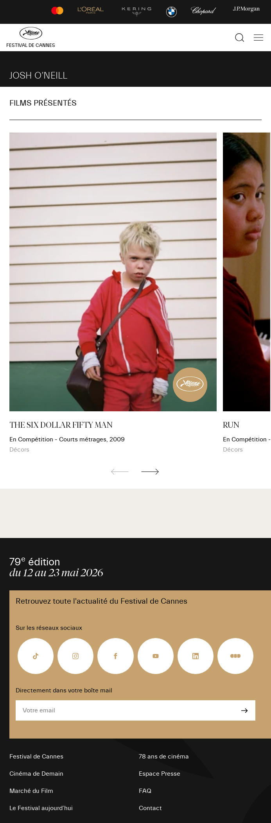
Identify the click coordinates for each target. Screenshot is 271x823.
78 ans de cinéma (164, 756)
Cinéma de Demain (36, 773)
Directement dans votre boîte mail (64, 690)
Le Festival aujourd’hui (41, 808)
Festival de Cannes (36, 756)
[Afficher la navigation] (258, 37)
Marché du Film (31, 790)
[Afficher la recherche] (239, 37)
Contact (150, 808)
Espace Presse (159, 773)
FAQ (145, 790)
